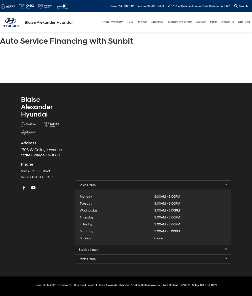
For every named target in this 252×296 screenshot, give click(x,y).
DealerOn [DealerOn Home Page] (66, 285)
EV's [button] (130, 22)
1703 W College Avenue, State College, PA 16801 (199, 6)
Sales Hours (153, 185)
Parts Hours (153, 259)
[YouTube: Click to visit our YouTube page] (34, 188)
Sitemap (79, 285)
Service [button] (201, 22)
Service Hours (153, 250)
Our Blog (244, 22)
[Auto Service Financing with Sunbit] (126, 65)
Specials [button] (157, 22)
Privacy (91, 285)
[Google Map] (153, 137)
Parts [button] (213, 22)
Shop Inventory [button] (112, 22)
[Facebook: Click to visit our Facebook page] (24, 188)
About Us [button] (227, 22)
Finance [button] (142, 22)
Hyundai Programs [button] (179, 22)
